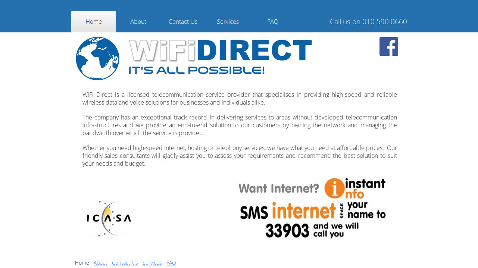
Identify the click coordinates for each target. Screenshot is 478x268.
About (100, 262)
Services (152, 262)
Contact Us (125, 262)
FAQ (171, 262)
